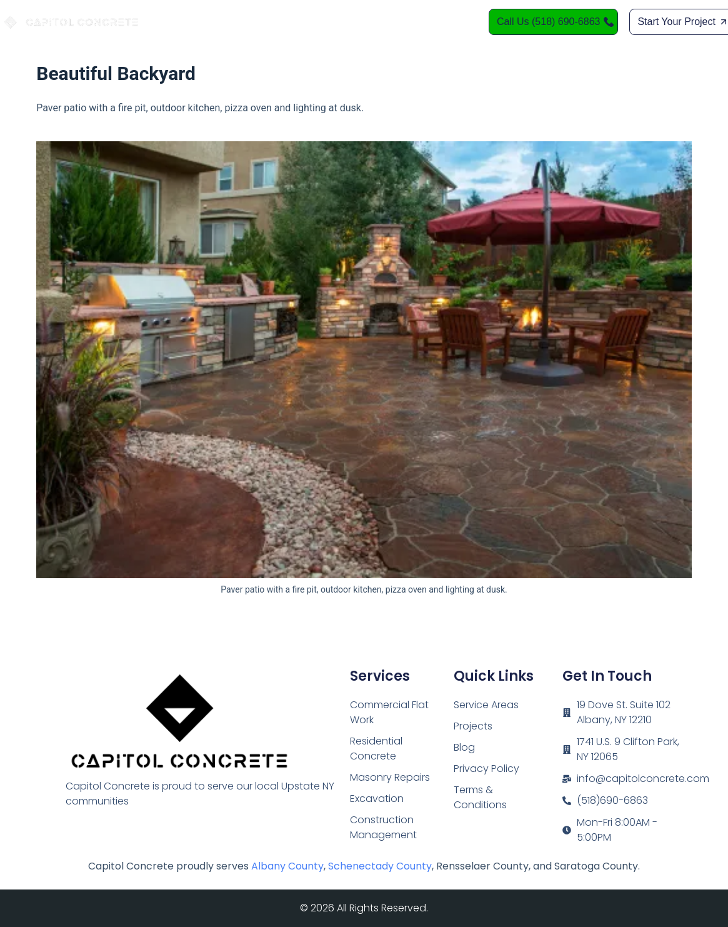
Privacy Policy (486, 768)
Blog (464, 747)
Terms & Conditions (480, 797)
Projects (473, 726)
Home (259, 22)
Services (314, 22)
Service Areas (389, 22)
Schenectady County (380, 866)
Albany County (287, 866)
